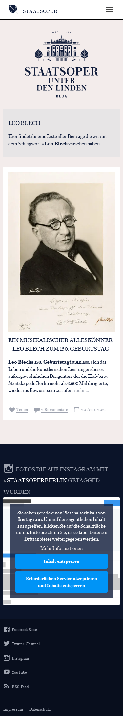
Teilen (22, 409)
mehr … (81, 390)
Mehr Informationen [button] (61, 548)
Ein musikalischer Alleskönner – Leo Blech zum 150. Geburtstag (60, 344)
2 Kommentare (54, 409)
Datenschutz (40, 709)
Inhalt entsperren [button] (61, 561)
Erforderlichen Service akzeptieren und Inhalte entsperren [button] (61, 582)
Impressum (13, 709)
